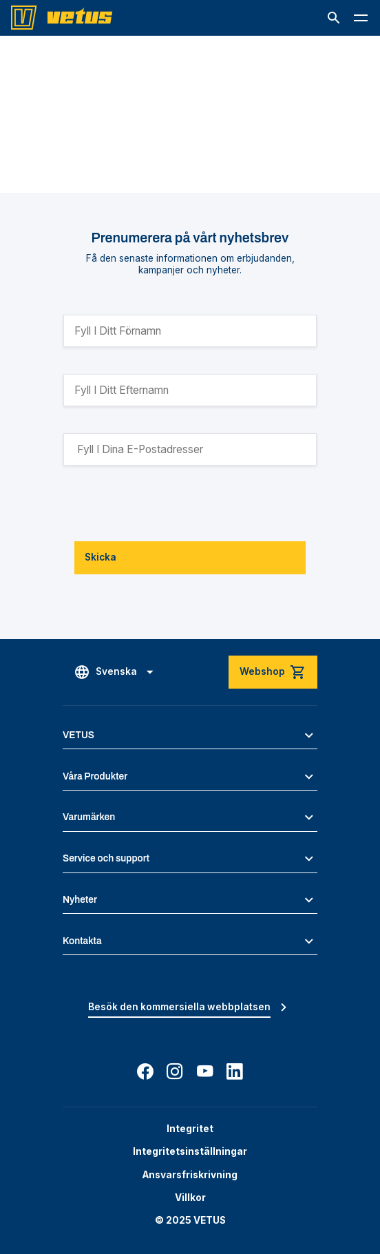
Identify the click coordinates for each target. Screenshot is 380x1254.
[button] (334, 18)
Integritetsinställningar (190, 1151)
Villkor (190, 1197)
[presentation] (168, 503)
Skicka (100, 557)
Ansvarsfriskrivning (189, 1174)
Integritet (190, 1128)
